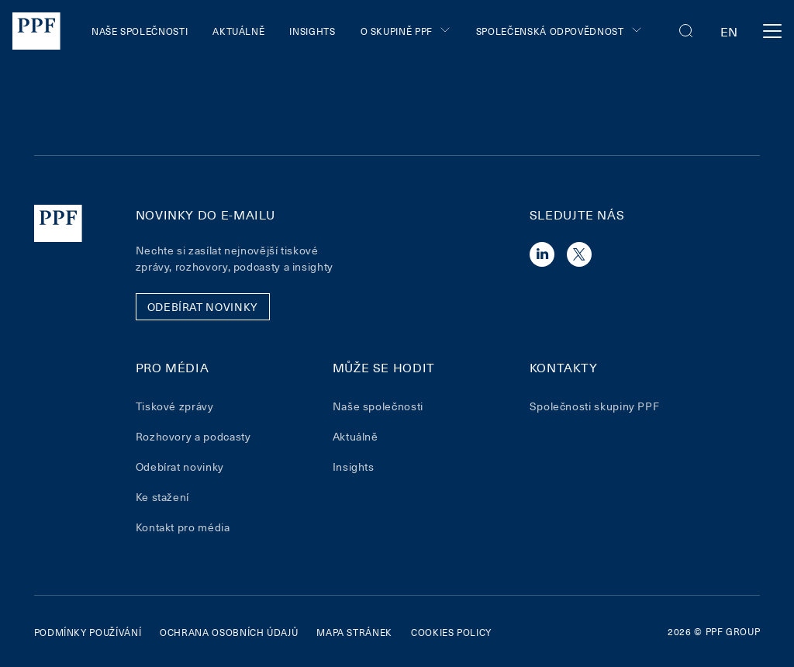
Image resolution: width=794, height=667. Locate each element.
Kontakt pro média (183, 527)
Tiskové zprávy (175, 406)
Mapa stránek (354, 632)
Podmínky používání (88, 632)
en (729, 31)
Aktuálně (238, 31)
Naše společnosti (139, 31)
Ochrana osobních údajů (229, 632)
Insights (312, 31)
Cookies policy (451, 632)
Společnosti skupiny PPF (595, 406)
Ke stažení (162, 497)
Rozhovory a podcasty (193, 436)
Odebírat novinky (180, 466)
